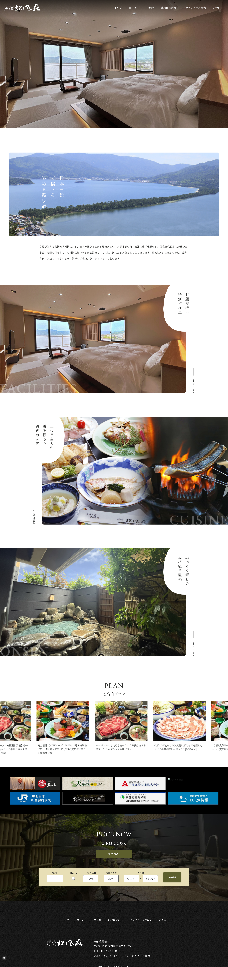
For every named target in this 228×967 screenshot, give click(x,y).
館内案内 (134, 7)
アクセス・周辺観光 (194, 7)
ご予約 (217, 7)
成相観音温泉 (168, 7)
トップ (118, 7)
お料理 (150, 7)
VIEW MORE (114, 853)
